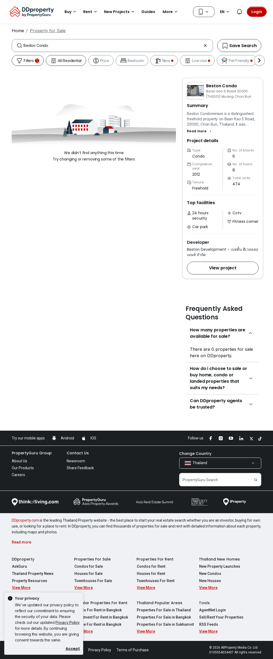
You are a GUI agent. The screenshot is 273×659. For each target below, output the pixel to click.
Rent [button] (91, 12)
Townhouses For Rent (155, 581)
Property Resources (29, 581)
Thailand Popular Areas (159, 603)
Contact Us (78, 453)
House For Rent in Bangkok (97, 624)
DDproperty (23, 559)
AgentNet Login (212, 610)
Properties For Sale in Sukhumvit (165, 624)
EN (225, 12)
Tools (204, 603)
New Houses (210, 581)
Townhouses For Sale (93, 581)
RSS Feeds (208, 624)
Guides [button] (148, 11)
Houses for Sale (88, 573)
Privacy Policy (67, 622)
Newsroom (76, 461)
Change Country (195, 453)
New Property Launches (219, 566)
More (171, 12)
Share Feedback (80, 468)
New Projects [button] (120, 12)
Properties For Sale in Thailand (163, 610)
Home (18, 30)
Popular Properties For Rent (100, 603)
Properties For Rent (155, 559)
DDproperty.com (25, 520)
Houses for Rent (150, 573)
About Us (19, 461)
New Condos (210, 573)
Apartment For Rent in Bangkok (101, 617)
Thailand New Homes (219, 559)
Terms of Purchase (133, 650)
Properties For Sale (92, 559)
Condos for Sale (88, 566)
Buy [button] (71, 12)
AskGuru (19, 566)
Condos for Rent (150, 566)
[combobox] (112, 45)
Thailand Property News (32, 573)
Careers (18, 475)
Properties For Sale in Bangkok (163, 617)
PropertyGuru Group (32, 453)
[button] (200, 131)
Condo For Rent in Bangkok (97, 610)
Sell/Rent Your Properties (221, 617)
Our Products (23, 468)
